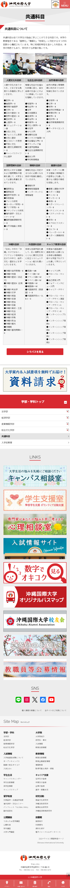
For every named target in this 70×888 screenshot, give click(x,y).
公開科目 (7, 825)
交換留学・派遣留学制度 (13, 800)
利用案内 (39, 825)
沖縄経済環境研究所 (44, 811)
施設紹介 (39, 821)
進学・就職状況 (42, 789)
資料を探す (40, 828)
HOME (63, 886)
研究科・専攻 (41, 740)
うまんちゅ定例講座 (11, 821)
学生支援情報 (8, 782)
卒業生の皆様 (41, 782)
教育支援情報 (41, 747)
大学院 (39, 732)
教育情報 (40, 753)
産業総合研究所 (42, 807)
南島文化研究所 (42, 800)
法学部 (5, 411)
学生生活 (7, 775)
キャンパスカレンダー (12, 778)
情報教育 (39, 765)
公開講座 (7, 817)
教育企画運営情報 (43, 761)
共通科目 (6, 436)
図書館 (39, 817)
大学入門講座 (8, 832)
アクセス (7, 886)
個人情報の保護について (32, 710)
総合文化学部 (8, 430)
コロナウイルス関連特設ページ (51, 838)
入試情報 (39, 743)
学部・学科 (8, 732)
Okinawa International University (50, 842)
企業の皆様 (40, 786)
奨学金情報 (8, 786)
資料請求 (35, 886)
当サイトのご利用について (56, 710)
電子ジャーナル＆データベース (48, 832)
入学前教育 (7, 442)
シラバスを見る (35, 351)
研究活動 (40, 796)
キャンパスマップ (10, 789)
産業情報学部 (8, 423)
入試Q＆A (7, 768)
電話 (49, 886)
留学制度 (7, 796)
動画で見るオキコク (11, 765)
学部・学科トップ (32, 401)
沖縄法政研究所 (42, 803)
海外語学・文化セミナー (13, 803)
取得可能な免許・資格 (45, 768)
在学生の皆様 (41, 778)
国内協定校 (8, 811)
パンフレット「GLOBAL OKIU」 (16, 807)
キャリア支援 (42, 775)
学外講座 (7, 828)
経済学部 (6, 417)
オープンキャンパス (11, 761)
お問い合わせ (21, 886)
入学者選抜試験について (13, 757)
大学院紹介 (40, 736)
